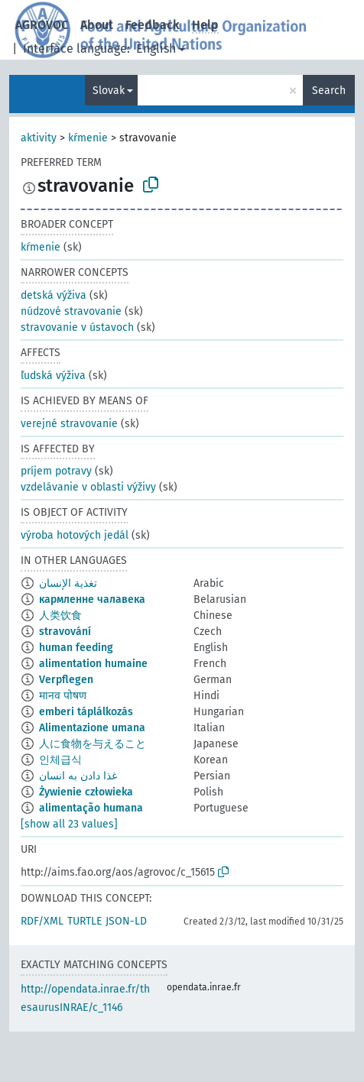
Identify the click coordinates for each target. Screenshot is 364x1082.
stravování (65, 631)
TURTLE (84, 921)
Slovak (109, 90)
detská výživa (53, 295)
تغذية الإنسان (68, 583)
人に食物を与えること (92, 743)
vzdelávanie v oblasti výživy (88, 487)
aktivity (39, 137)
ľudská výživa (53, 375)
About (96, 25)
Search (329, 90)
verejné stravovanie (69, 423)
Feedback (152, 25)
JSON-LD (126, 921)
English (156, 48)
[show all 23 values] (69, 824)
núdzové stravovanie (71, 311)
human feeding (76, 647)
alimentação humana (91, 808)
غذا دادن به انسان (78, 775)
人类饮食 (60, 615)
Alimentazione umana (92, 727)
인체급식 (60, 759)
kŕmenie (88, 137)
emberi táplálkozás (86, 711)
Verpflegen (66, 679)
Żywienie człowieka (86, 792)
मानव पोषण (62, 695)
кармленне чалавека (92, 599)
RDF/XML (42, 921)
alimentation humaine (93, 663)
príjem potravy (56, 471)
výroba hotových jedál (74, 535)
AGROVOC (41, 25)
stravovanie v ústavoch (77, 327)
